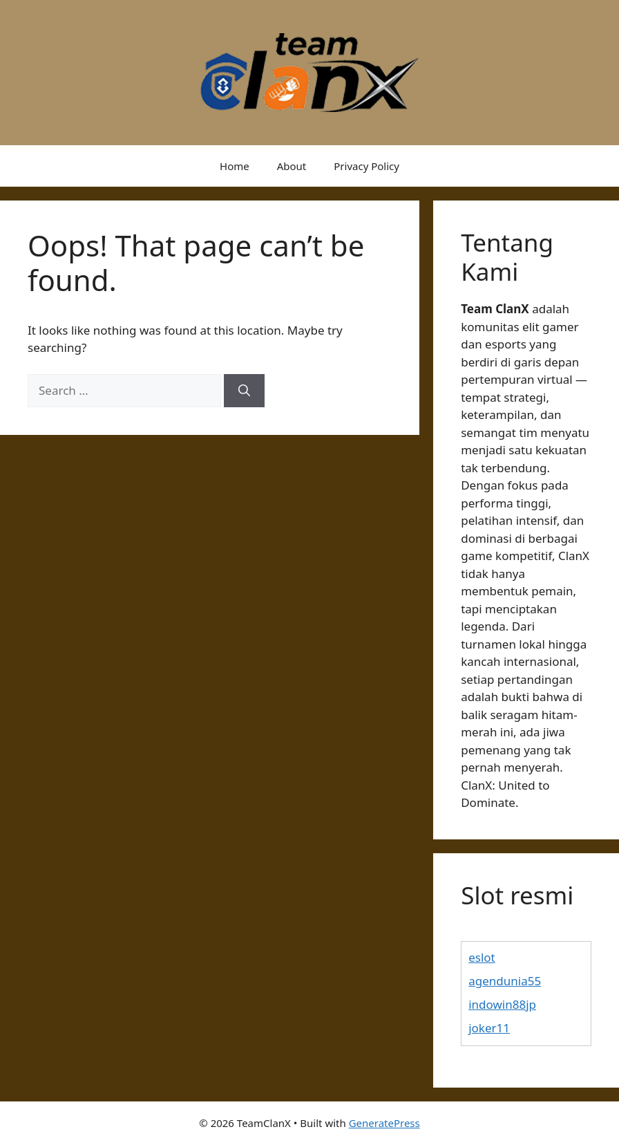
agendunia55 (504, 981)
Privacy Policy (366, 166)
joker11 (489, 1028)
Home (234, 166)
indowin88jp (502, 1004)
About (292, 166)
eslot (481, 957)
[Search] (244, 390)
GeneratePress (384, 1123)
